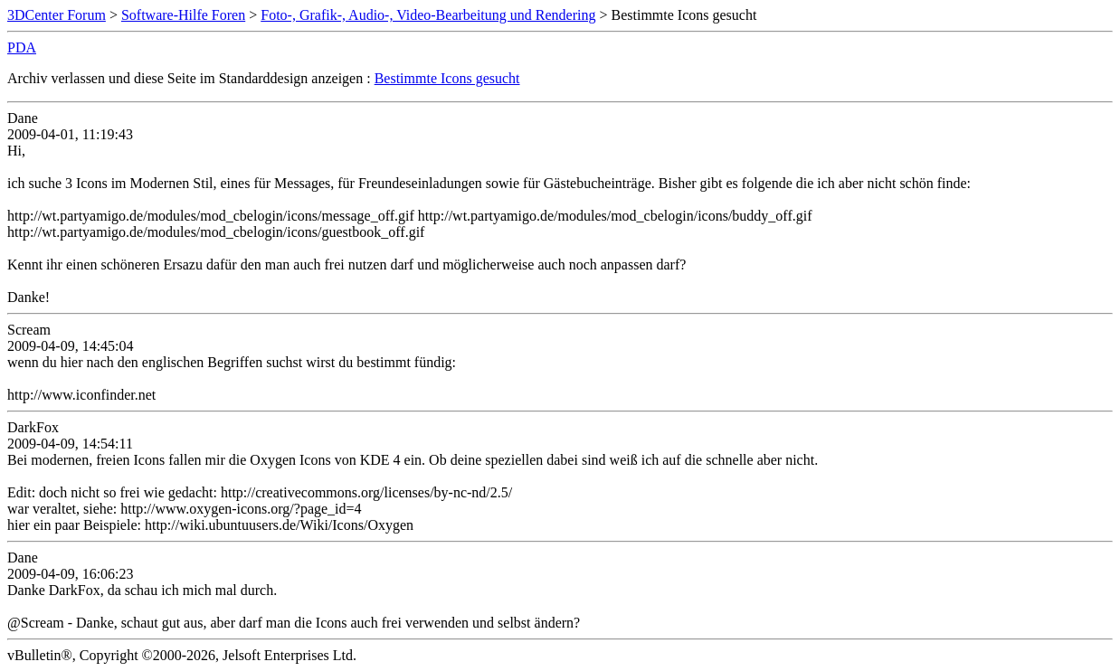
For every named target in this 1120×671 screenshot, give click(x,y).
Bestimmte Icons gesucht (447, 78)
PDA (21, 47)
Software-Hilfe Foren (183, 15)
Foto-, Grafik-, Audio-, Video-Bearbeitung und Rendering (428, 15)
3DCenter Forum (56, 15)
